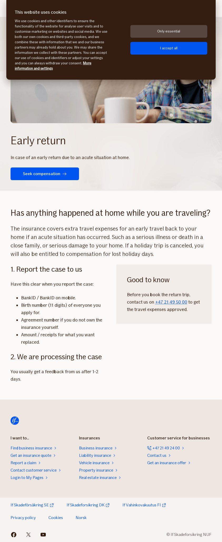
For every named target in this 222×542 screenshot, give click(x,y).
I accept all (168, 48)
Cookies (55, 517)
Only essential (168, 31)
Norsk (81, 517)
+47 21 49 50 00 (171, 302)
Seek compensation (45, 173)
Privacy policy (23, 517)
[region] (111, 40)
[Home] (15, 420)
